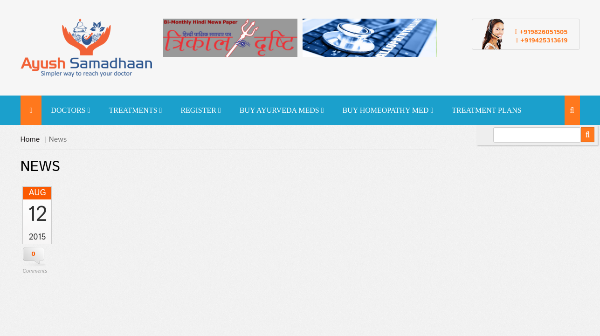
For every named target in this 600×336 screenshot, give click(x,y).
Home (30, 139)
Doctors (70, 110)
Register (200, 110)
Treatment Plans (487, 110)
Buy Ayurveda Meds (282, 110)
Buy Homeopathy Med (387, 110)
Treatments (135, 110)
